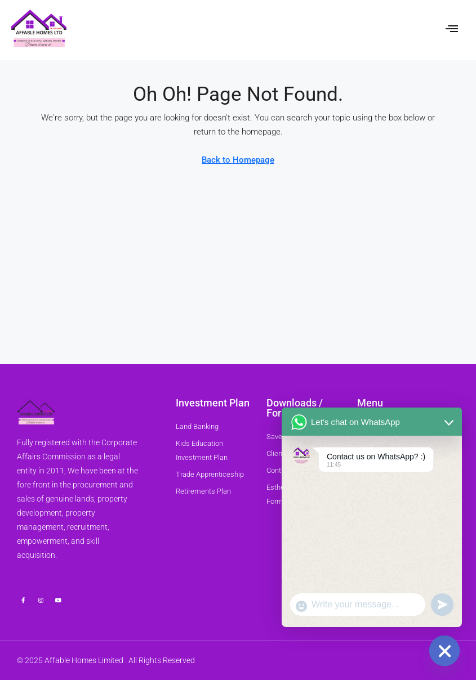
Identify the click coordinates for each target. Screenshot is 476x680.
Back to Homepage (238, 160)
